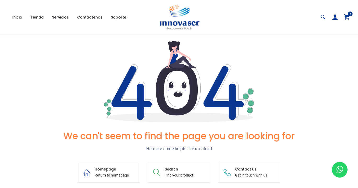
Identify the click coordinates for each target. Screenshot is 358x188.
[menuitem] (17, 17)
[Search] (323, 17)
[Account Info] (335, 17)
